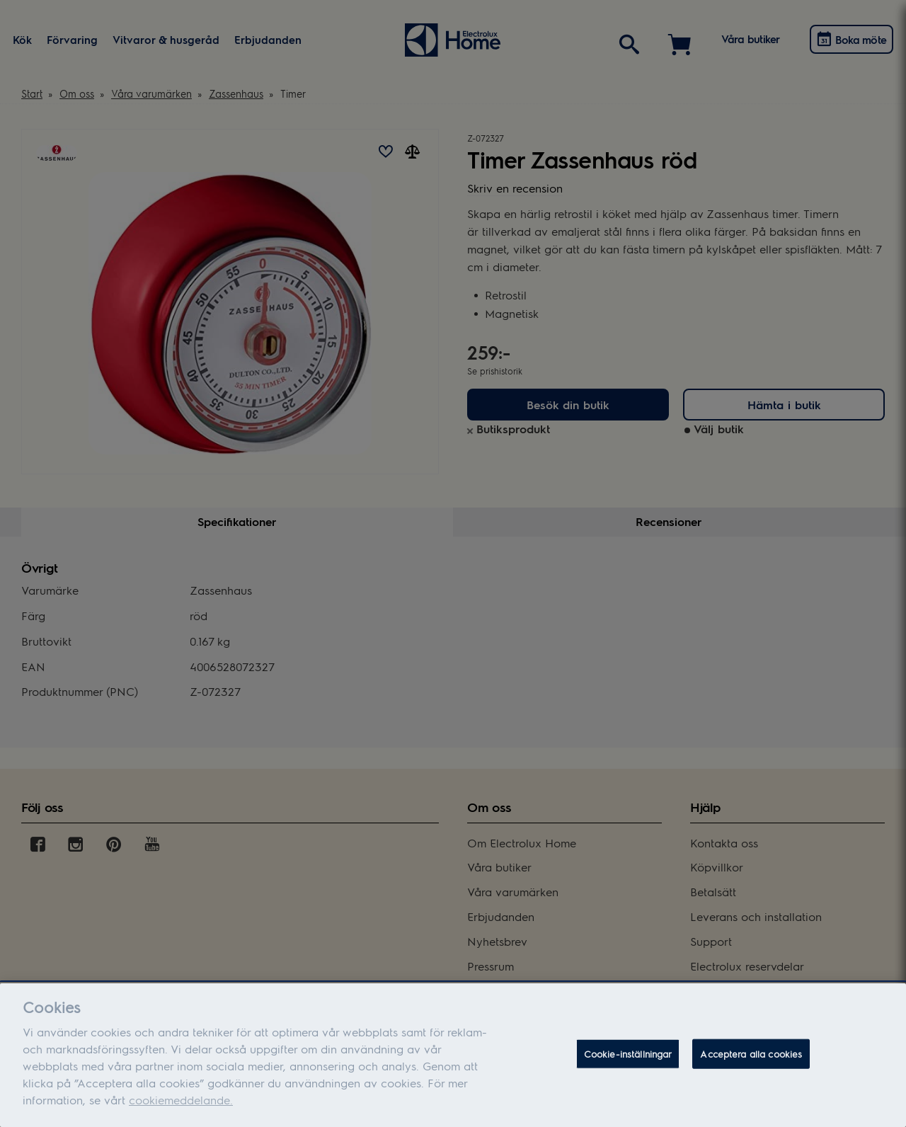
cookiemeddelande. (181, 1099)
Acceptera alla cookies (751, 1054)
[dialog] (453, 1055)
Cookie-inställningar (628, 1054)
